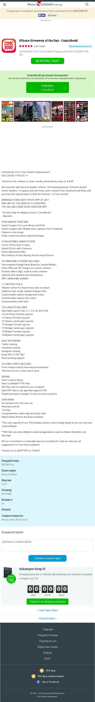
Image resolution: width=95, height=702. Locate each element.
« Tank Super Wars (47, 610)
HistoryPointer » (48, 618)
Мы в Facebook (51, 681)
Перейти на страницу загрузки (47, 601)
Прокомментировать (80, 46)
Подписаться (47, 641)
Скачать (47, 88)
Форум (47, 652)
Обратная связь (47, 646)
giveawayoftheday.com (53, 693)
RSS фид (50, 670)
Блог (47, 658)
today (47, 61)
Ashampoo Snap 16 (32, 569)
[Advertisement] (47, 29)
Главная (47, 629)
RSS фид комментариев (51, 676)
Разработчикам (47, 635)
